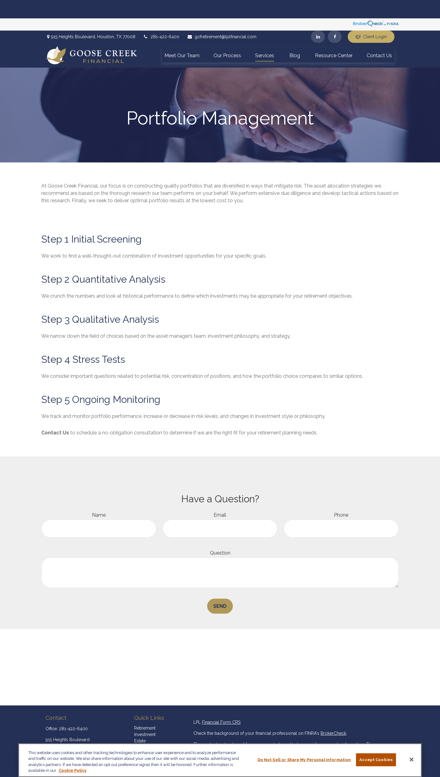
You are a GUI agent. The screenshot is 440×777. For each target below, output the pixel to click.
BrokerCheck (333, 714)
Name (99, 497)
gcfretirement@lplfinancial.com (221, 18)
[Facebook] (335, 18)
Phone (341, 497)
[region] (220, 760)
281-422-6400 (161, 18)
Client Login (371, 18)
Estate (140, 722)
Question (220, 534)
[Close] (411, 759)
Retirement (145, 709)
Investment (145, 716)
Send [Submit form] (220, 588)
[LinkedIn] (318, 18)
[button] (182, 36)
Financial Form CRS (221, 703)
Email (220, 497)
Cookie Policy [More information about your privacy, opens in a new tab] (72, 770)
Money (141, 741)
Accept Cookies (376, 759)
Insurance (143, 729)
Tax (137, 735)
